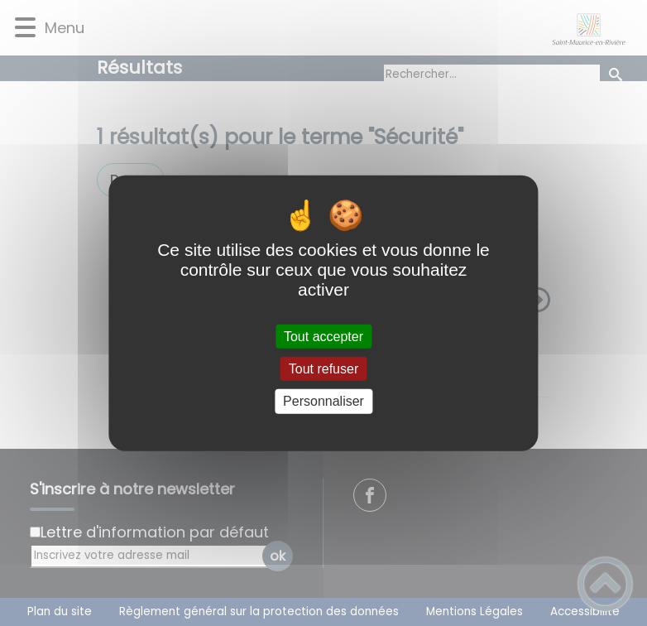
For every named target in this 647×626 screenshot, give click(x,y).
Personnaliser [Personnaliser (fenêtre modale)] (323, 401)
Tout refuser (323, 369)
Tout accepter (323, 337)
